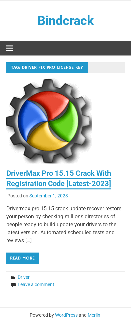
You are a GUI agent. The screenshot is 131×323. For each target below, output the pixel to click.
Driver (24, 277)
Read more (22, 258)
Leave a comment (36, 284)
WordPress (66, 315)
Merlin (94, 315)
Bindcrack (65, 20)
